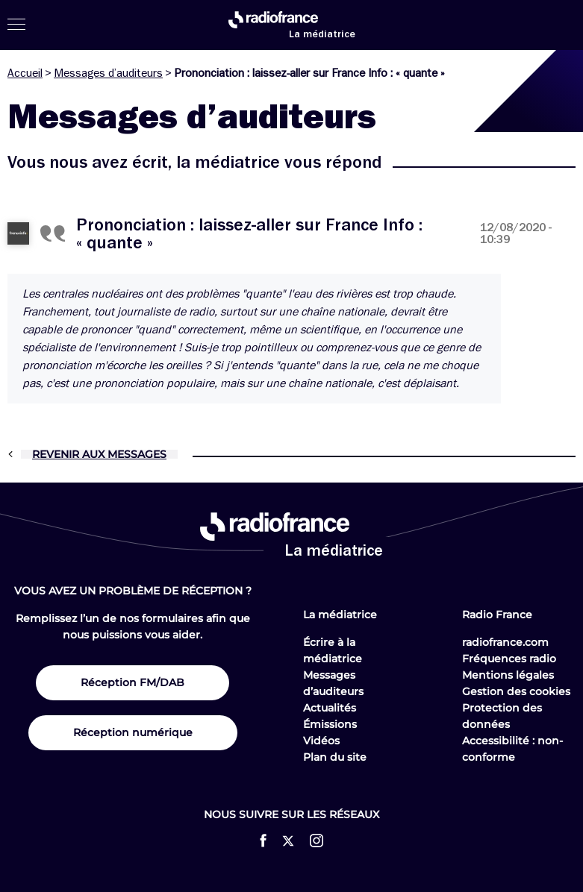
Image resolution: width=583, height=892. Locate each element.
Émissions (330, 724)
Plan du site (335, 757)
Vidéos (321, 740)
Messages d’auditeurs (108, 73)
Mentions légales (508, 675)
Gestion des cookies (516, 691)
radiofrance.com (505, 642)
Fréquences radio (509, 658)
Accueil (25, 73)
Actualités (329, 707)
